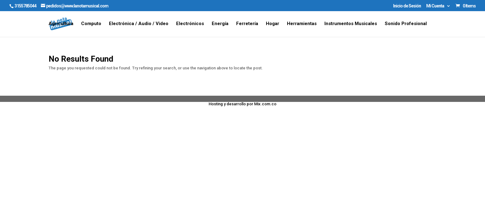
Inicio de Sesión (407, 6)
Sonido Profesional (406, 23)
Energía (220, 23)
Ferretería (247, 23)
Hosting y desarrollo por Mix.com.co (242, 104)
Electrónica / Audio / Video (138, 23)
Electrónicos (190, 23)
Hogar (272, 23)
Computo (91, 23)
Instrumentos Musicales (350, 23)
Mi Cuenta (435, 6)
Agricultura (61, 23)
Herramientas (302, 23)
